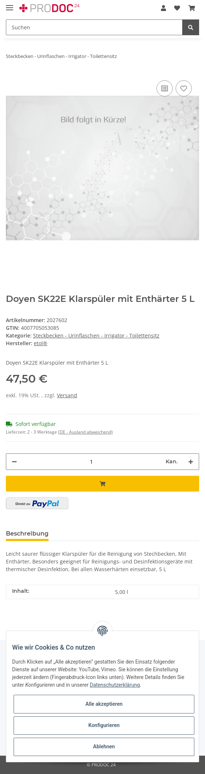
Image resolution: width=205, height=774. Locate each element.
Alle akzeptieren (103, 704)
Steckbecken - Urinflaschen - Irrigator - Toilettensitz (96, 335)
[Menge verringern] (14, 462)
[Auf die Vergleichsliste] (165, 88)
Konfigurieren (103, 725)
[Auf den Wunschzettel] (184, 88)
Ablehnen (104, 746)
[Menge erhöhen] (191, 462)
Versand (67, 395)
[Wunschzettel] (177, 8)
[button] (163, 8)
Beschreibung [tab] (27, 533)
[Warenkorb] (191, 8)
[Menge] (91, 462)
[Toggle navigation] (9, 4)
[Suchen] (94, 27)
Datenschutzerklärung (115, 685)
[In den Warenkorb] (102, 484)
